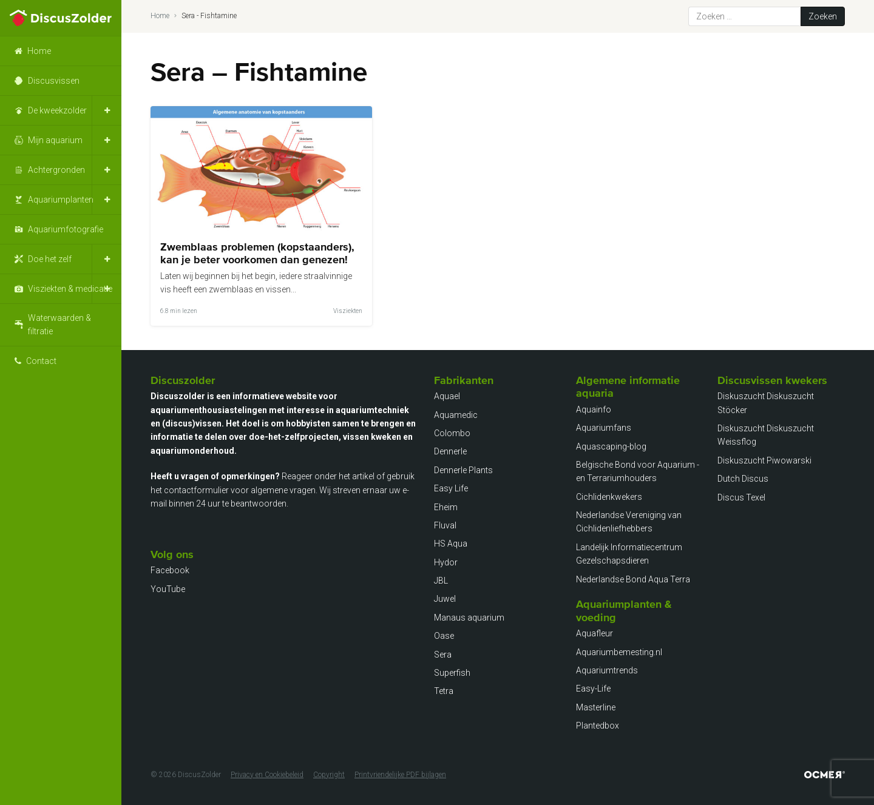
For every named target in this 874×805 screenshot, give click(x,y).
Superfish (452, 673)
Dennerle (450, 451)
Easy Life (451, 488)
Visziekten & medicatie (70, 289)
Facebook (170, 570)
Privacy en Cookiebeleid (267, 774)
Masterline (595, 707)
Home (39, 51)
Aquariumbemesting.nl (619, 652)
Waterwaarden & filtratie (59, 324)
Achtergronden (56, 170)
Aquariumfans (603, 428)
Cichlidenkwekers (609, 497)
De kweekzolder (57, 110)
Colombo (452, 433)
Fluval (445, 525)
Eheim (446, 507)
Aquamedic (456, 415)
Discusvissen (54, 81)
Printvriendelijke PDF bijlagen (400, 774)
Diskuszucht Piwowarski (764, 460)
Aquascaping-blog (611, 446)
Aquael (447, 396)
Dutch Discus (742, 478)
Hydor (446, 562)
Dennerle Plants (463, 470)
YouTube (168, 589)
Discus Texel (741, 497)
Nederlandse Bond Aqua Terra (633, 579)
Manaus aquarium (469, 617)
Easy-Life (593, 688)
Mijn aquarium (55, 140)
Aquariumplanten (60, 199)
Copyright (329, 774)
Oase (444, 636)
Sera (443, 654)
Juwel (445, 599)
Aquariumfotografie (65, 229)
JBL (441, 580)
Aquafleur (594, 633)
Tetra (443, 691)
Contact (41, 361)
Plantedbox (597, 725)
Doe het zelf (50, 259)
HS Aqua (450, 543)
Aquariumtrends (607, 670)
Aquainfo (593, 409)
